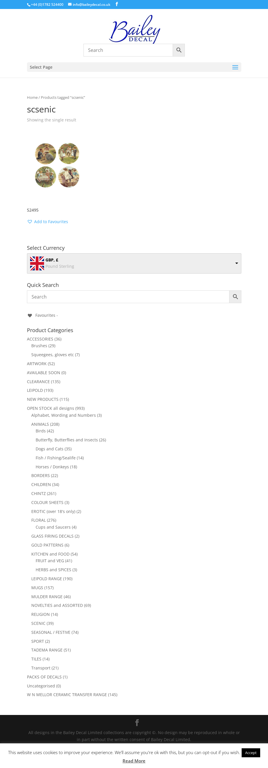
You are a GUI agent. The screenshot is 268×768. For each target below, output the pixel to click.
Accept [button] (251, 752)
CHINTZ (38, 493)
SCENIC (38, 623)
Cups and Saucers (53, 527)
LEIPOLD (35, 390)
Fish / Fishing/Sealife (56, 458)
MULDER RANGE (47, 596)
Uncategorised (41, 686)
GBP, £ (51, 260)
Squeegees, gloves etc (52, 354)
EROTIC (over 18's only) (53, 511)
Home (32, 97)
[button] (47, 221)
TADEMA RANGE (47, 650)
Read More (134, 761)
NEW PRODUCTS (43, 399)
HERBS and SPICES (53, 569)
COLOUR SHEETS (47, 502)
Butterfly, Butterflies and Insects (67, 440)
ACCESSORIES (40, 339)
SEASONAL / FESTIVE (50, 632)
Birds (41, 431)
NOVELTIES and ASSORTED (57, 605)
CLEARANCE (38, 381)
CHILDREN (41, 484)
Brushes (39, 345)
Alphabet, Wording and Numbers (63, 415)
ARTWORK (37, 363)
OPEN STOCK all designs (50, 408)
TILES (36, 659)
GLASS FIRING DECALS (52, 536)
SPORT (37, 641)
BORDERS (40, 475)
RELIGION (40, 614)
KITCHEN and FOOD (50, 554)
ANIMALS (40, 424)
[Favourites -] (42, 315)
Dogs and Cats (49, 449)
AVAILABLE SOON (43, 372)
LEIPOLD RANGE (46, 578)
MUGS (37, 587)
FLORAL (38, 520)
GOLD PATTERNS (47, 545)
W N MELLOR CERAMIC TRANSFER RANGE (67, 694)
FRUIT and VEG (50, 560)
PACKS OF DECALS (44, 677)
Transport (40, 668)
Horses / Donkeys (52, 466)
